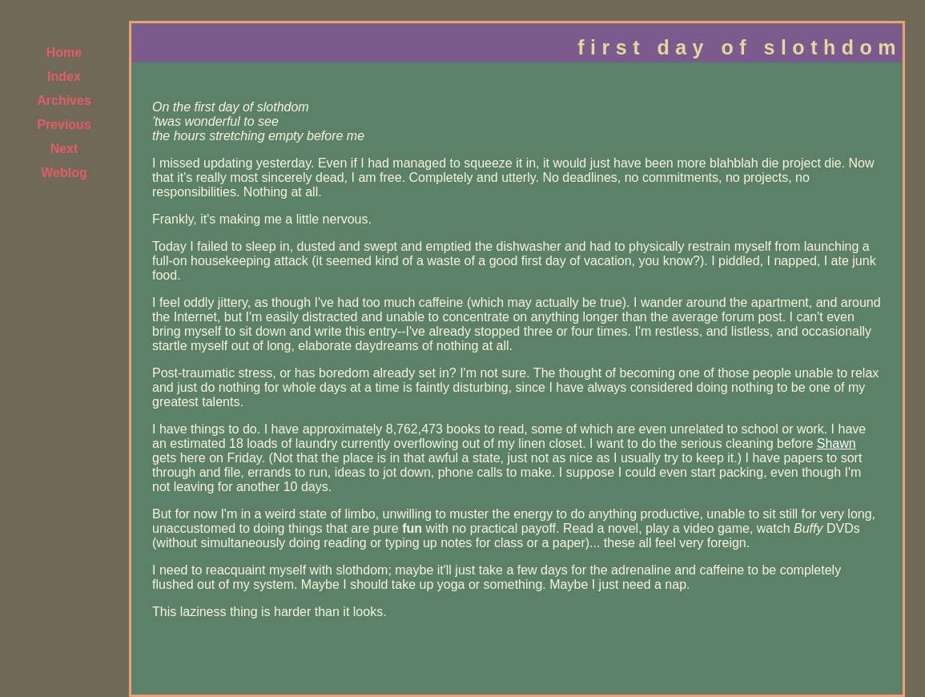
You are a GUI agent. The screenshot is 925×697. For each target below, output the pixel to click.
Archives (64, 100)
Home (64, 52)
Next (64, 148)
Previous (64, 124)
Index (64, 76)
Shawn (836, 443)
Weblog (63, 172)
